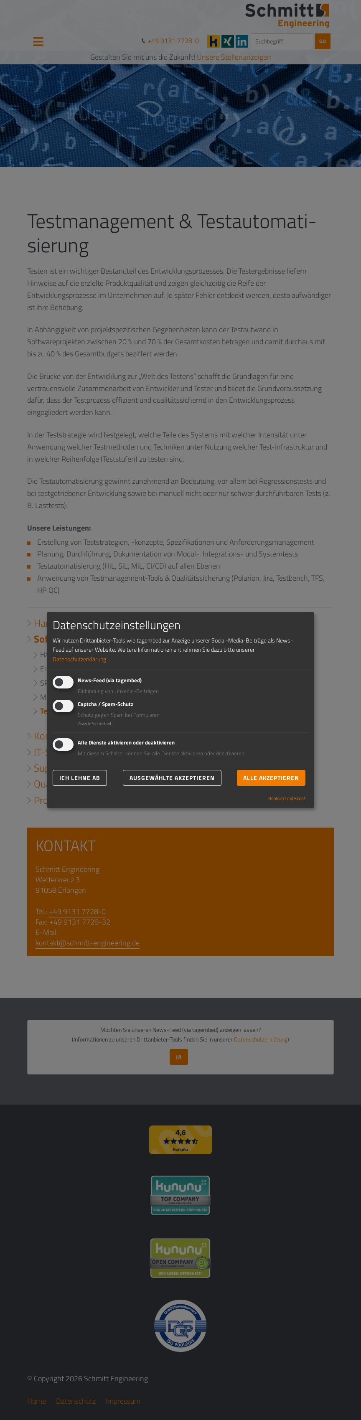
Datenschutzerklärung (79, 659)
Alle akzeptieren (271, 777)
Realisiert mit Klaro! (286, 798)
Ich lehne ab (79, 777)
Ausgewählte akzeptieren (172, 777)
